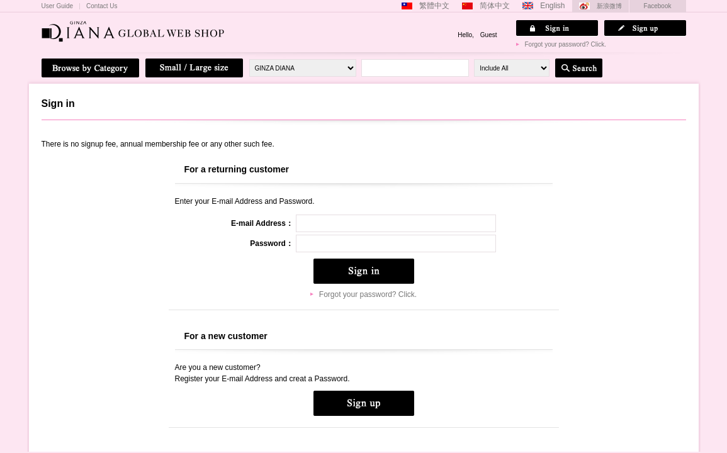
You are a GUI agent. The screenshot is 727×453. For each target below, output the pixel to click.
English (552, 5)
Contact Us (101, 6)
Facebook (658, 6)
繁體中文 (434, 5)
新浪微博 (609, 6)
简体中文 (495, 5)
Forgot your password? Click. (566, 44)
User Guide (58, 6)
